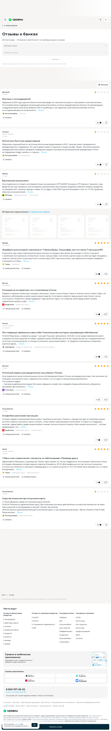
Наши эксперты (32, 706)
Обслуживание (24, 155)
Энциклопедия (8, 706)
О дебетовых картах (10, 623)
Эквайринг (16, 264)
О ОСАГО (35, 621)
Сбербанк (63, 617)
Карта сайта (20, 706)
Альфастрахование (83, 631)
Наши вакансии (45, 706)
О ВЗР (34, 628)
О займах (6, 644)
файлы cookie (27, 719)
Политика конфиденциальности (88, 702)
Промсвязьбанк (65, 638)
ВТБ (60, 621)
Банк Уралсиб (64, 628)
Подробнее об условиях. (72, 721)
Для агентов (45, 702)
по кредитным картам (39, 211)
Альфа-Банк (63, 635)
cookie (16, 724)
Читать (41, 110)
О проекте (7, 702)
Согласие (79, 638)
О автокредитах (9, 619)
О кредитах (7, 633)
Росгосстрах (80, 621)
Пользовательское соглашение (63, 702)
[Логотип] (54, 711)
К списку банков (9, 25)
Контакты (16, 702)
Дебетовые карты (20, 195)
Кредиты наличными (24, 347)
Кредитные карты (22, 304)
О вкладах (7, 640)
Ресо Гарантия (81, 624)
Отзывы (11, 595)
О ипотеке (7, 626)
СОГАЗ (78, 617)
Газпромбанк (64, 642)
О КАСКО (35, 617)
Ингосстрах (80, 628)
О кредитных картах (11, 630)
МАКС (78, 635)
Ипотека (22, 113)
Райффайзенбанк (65, 631)
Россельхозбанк (65, 624)
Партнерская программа (30, 702)
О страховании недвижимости (43, 624)
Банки (4, 595)
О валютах (7, 637)
